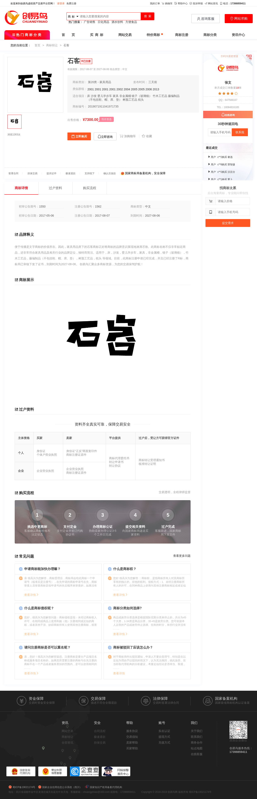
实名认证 (164, 731)
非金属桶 (125, 96)
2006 (148, 89)
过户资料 (55, 188)
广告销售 (89, 22)
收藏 (147, 136)
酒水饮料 (117, 22)
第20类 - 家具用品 (99, 82)
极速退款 (100, 736)
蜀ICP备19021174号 (24, 787)
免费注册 (71, 3)
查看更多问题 (182, 555)
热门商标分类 (27, 35)
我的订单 (155, 3)
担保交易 (100, 742)
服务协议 (132, 731)
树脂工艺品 (130, 99)
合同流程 (100, 731)
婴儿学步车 (104, 96)
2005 (134, 89)
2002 (119, 89)
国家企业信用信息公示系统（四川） (62, 787)
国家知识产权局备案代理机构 (106, 787)
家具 (116, 96)
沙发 (94, 96)
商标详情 (21, 188)
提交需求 (228, 223)
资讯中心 (238, 35)
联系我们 (196, 736)
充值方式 (164, 742)
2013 (156, 89)
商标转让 (52, 45)
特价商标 (155, 35)
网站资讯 (211, 3)
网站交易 (125, 35)
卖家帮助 (132, 742)
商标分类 (210, 35)
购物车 (167, 3)
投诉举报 (196, 3)
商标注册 (181, 35)
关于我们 (196, 731)
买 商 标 (96, 35)
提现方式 (164, 736)
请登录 (61, 3)
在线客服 (196, 754)
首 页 (68, 35)
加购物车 (128, 136)
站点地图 (196, 748)
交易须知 (132, 736)
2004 (127, 89)
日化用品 (103, 22)
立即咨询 (105, 136)
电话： (233, 3)
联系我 (239, 132)
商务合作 (196, 742)
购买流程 (89, 188)
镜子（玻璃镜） (142, 96)
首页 (37, 45)
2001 (91, 89)
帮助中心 (181, 3)
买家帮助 (132, 748)
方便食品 (131, 22)
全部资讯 (67, 742)
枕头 (141, 99)
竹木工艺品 (160, 96)
